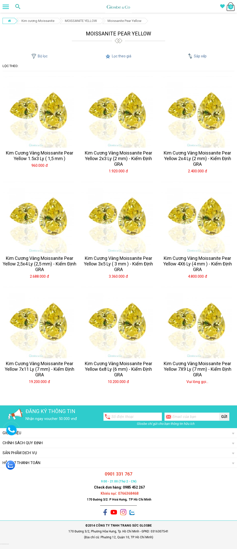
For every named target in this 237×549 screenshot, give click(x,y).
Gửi (224, 417)
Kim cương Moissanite (37, 21)
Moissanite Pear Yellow (124, 21)
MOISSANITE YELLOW (81, 21)
